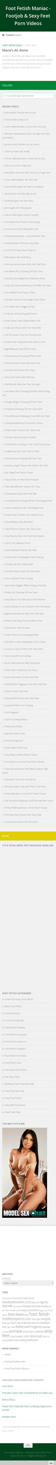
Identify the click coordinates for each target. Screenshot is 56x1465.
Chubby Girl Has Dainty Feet (19, 564)
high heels (11, 1327)
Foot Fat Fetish (12, 1013)
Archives (6, 1278)
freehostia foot (6, 1427)
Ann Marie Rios (17, 1298)
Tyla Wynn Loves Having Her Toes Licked (25, 641)
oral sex (5, 1331)
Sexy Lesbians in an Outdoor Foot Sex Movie (27, 606)
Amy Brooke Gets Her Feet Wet (21, 493)
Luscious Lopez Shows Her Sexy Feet (24, 648)
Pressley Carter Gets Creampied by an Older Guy (27, 1392)
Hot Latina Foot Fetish (16, 1069)
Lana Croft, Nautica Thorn (17, 542)
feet (11, 1314)
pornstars (28, 1331)
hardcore (33, 1323)
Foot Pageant (11, 712)
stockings (36, 1336)
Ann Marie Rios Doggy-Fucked (20, 306)
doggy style (43, 1310)
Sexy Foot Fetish (13, 1097)
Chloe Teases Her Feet (16, 691)
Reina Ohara (8, 1399)
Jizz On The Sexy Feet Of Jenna (20, 250)
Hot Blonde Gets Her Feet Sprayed (22, 384)
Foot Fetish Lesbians (15, 1048)
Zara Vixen (7, 1386)
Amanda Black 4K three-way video (22, 243)
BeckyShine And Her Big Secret (20, 193)
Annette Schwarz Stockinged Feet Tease (25, 299)
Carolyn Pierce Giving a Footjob (20, 437)
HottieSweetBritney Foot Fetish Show (24, 423)
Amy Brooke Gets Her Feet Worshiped (24, 535)
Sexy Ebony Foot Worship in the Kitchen (25, 599)
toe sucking (21, 1340)
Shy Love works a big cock (18, 165)
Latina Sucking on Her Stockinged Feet (24, 507)
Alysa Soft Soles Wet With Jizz (19, 377)
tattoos (46, 1336)
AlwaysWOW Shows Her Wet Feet (22, 698)
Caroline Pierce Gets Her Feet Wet (22, 571)
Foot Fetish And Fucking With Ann (21, 228)
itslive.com (23, 1326)
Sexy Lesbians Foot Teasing (19, 578)
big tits (44, 1302)
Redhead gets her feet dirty (19, 200)
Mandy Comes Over (15, 733)
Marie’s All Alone (15, 50)
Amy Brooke (6, 1298)
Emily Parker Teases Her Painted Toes (24, 514)
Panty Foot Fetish (13, 726)
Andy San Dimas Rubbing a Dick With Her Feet (28, 285)
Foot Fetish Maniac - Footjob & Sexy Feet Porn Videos (28, 15)
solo (26, 1336)
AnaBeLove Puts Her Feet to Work (22, 451)
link (53, 1418)
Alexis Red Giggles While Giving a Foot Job (25, 585)
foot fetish (39, 1314)
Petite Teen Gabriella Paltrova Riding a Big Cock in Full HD (27, 1408)
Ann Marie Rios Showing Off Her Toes (24, 271)
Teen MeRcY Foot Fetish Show (20, 292)
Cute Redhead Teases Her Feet (21, 550)
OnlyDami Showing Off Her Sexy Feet (23, 408)
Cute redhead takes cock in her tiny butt (25, 126)
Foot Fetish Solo (12, 45)
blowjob (27, 1306)
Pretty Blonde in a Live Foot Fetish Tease (25, 793)
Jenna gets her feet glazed (18, 207)
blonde (7, 1306)
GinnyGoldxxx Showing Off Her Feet (23, 355)
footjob (45, 1319)
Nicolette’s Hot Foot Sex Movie (20, 779)
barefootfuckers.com (16, 1302)
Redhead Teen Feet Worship (19, 1083)
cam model (10, 1310)
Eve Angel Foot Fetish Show (19, 472)
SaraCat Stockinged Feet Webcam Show (25, 278)
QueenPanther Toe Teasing (19, 705)
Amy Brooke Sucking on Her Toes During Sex (27, 444)
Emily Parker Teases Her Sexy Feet (22, 430)
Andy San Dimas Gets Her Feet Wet (23, 327)
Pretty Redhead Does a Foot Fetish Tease (26, 807)
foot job (36, 1319)
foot (27, 1315)
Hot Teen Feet (12, 1076)
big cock (36, 1302)
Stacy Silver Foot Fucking (17, 627)
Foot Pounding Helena (16, 719)
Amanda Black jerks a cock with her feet (25, 235)
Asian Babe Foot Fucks (16, 747)
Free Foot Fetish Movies (17, 1368)
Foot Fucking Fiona (14, 740)
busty (45, 1306)
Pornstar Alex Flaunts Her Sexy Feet (23, 814)
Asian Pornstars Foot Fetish (19, 999)
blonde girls (17, 1306)
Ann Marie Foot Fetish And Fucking (22, 221)
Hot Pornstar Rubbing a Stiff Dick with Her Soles (29, 800)
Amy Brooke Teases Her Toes (20, 370)
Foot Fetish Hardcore (15, 1041)
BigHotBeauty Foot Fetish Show (20, 348)
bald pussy (29, 1298)
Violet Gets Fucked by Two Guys (21, 669)
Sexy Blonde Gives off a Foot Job (21, 821)
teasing (5, 1340)
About (8, 1354)
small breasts (16, 1336)
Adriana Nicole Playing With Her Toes (23, 458)
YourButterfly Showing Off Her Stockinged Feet (28, 500)
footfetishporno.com (16, 1319)
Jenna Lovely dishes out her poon (22, 144)
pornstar (16, 1331)
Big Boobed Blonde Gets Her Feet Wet (24, 613)
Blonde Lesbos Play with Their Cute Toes (25, 786)
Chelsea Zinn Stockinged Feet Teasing (24, 557)
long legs (46, 1327)
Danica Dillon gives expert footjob (22, 214)
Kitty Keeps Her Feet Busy (18, 257)
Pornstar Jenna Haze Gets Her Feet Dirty (25, 264)
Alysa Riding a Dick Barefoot (19, 521)
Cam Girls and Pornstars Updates (22, 1380)
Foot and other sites (15, 1361)
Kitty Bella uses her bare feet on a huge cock (27, 172)
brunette (36, 1306)
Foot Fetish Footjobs (15, 1027)
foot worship (19, 1322)
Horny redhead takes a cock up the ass (25, 158)
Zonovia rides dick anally (17, 151)
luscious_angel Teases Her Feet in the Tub (26, 465)
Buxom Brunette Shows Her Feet (22, 677)
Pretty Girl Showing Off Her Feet (21, 592)
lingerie (36, 1327)
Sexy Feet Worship (14, 1090)
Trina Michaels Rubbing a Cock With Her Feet (27, 415)
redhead (38, 1331)
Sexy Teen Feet (12, 1112)
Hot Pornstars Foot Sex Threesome (23, 334)
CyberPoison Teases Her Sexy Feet (23, 528)
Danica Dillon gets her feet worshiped (24, 186)
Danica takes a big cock (16, 119)
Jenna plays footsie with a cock (20, 112)
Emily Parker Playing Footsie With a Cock (25, 341)
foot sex (6, 1322)
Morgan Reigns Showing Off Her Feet (23, 401)
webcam (32, 1340)
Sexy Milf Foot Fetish (15, 1105)
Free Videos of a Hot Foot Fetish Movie (24, 761)
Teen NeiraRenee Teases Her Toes (22, 486)
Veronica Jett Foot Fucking (18, 655)
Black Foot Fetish (13, 1006)
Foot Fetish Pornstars (16, 1055)
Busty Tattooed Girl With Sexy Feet (22, 662)
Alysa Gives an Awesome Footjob (22, 479)
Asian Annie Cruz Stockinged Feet (22, 634)
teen (11, 1340)
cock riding (21, 1310)
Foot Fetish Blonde (14, 1020)
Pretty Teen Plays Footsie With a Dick (23, 620)
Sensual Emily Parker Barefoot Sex (22, 362)
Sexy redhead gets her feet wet (21, 179)
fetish (20, 1314)
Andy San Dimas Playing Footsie (21, 313)
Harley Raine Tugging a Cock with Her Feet (26, 684)
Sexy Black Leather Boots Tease (21, 754)
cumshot (32, 1310)
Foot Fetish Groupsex (16, 1034)
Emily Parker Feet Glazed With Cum (22, 320)
